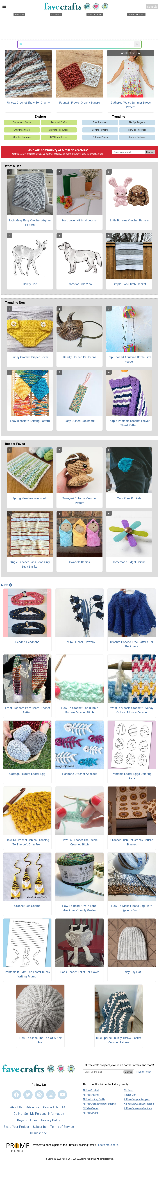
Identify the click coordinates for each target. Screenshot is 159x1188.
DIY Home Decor (58, 137)
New (6, 585)
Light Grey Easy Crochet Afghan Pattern (30, 223)
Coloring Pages (100, 137)
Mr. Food (128, 1090)
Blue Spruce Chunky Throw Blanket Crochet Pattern (118, 1040)
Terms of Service (62, 1127)
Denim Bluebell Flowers (79, 642)
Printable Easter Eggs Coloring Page (132, 776)
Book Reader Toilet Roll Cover (79, 972)
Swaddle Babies (79, 562)
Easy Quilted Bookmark (80, 421)
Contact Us (50, 1107)
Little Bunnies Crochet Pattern (129, 220)
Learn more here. (108, 1144)
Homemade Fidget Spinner (129, 562)
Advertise (32, 1107)
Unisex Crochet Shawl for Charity (28, 102)
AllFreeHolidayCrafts (94, 1099)
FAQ (65, 1107)
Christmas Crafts (22, 130)
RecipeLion (130, 1094)
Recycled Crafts (59, 122)
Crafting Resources (58, 130)
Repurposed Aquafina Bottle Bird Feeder (129, 359)
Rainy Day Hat (132, 972)
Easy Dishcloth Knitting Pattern (30, 421)
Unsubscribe (38, 1133)
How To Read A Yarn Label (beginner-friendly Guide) (79, 908)
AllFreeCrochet (91, 1090)
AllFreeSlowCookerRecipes (139, 1103)
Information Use (95, 154)
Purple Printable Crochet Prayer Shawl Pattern (129, 423)
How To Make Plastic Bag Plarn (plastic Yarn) (131, 908)
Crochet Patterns (22, 137)
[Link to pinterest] (39, 1094)
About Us (16, 1107)
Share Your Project (16, 1127)
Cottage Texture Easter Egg (27, 774)
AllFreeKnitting (91, 1094)
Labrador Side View (79, 284)
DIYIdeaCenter (90, 1108)
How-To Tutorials (137, 130)
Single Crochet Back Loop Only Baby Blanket (30, 564)
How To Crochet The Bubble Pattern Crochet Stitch (79, 710)
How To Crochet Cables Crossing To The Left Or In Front (27, 842)
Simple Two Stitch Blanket (129, 284)
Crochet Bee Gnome (27, 906)
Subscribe (40, 1127)
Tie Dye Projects (137, 122)
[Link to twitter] (28, 1094)
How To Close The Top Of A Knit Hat (40, 1040)
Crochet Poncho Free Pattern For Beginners (131, 644)
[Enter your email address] (103, 1071)
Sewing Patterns (100, 130)
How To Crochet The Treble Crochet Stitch (79, 842)
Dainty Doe (30, 284)
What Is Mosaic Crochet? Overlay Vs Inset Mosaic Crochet (131, 710)
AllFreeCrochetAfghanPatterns (99, 1103)
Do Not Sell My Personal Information (39, 1114)
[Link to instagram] (51, 1094)
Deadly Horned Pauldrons (79, 357)
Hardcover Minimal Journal (79, 220)
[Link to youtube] (62, 1094)
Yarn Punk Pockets (129, 498)
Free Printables (100, 122)
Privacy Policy (79, 154)
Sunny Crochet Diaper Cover (30, 357)
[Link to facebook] (16, 1094)
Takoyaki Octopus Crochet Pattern (79, 501)
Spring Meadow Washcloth (29, 498)
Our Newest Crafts (22, 122)
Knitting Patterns (137, 137)
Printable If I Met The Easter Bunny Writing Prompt (27, 974)
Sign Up (150, 152)
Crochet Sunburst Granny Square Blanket (131, 842)
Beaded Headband (27, 642)
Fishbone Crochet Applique (79, 774)
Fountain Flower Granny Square (79, 102)
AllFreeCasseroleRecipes (138, 1108)
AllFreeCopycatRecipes (137, 1099)
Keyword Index (27, 1120)
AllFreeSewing (90, 1112)
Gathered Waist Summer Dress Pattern (131, 105)
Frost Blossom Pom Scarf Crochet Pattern (27, 710)
